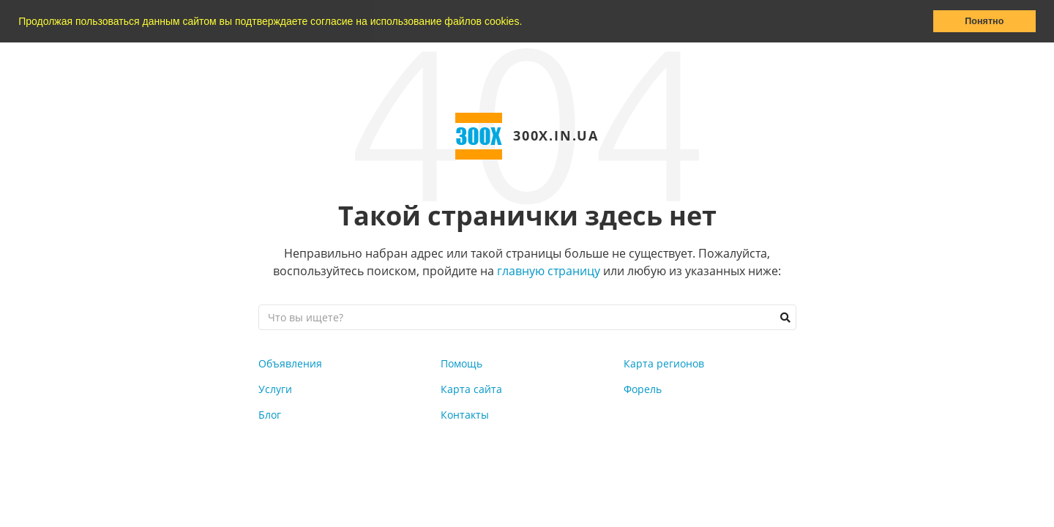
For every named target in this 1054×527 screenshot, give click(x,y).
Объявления (290, 363)
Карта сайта (471, 389)
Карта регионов (664, 363)
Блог (269, 415)
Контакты (465, 415)
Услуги (275, 389)
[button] (527, 22)
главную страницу (548, 271)
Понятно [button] (984, 21)
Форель (643, 389)
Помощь (461, 363)
